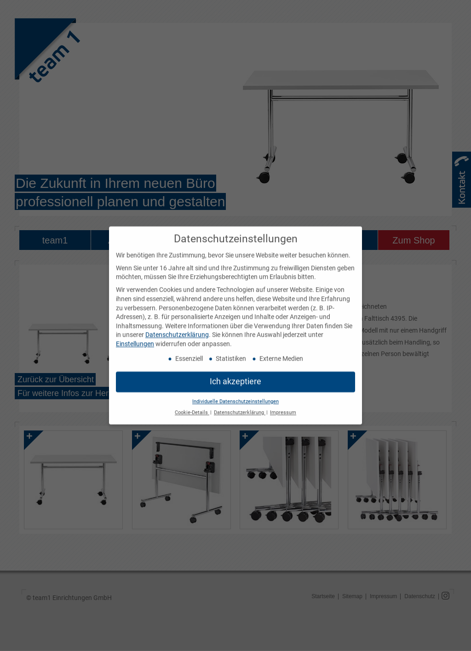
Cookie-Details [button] (192, 408)
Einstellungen (135, 339)
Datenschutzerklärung (177, 330)
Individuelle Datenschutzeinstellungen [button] (235, 397)
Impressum (283, 408)
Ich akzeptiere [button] (235, 376)
